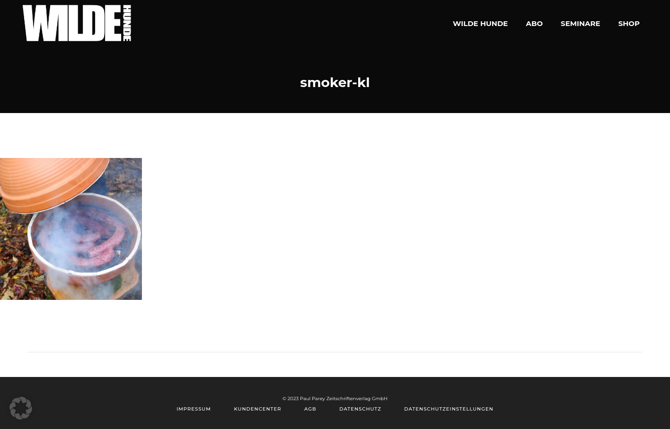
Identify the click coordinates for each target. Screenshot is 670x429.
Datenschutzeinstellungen (448, 409)
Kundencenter (257, 409)
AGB (310, 409)
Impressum (193, 409)
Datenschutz (360, 409)
